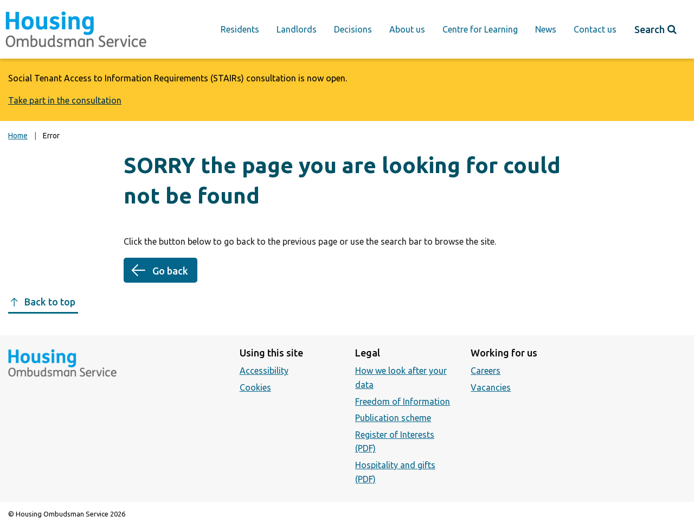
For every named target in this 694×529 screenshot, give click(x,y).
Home (18, 135)
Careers (485, 370)
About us (407, 29)
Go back (170, 270)
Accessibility (264, 370)
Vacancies (491, 387)
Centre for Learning (480, 29)
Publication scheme (393, 418)
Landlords (297, 29)
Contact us (595, 29)
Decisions (353, 29)
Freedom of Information (402, 401)
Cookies (255, 387)
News (545, 29)
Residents (240, 29)
